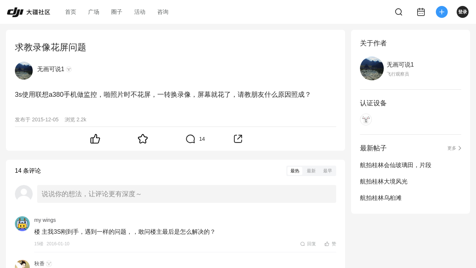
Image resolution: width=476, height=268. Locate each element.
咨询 (162, 12)
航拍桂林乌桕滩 (381, 198)
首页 (70, 12)
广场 (93, 12)
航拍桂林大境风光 (384, 181)
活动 (139, 12)
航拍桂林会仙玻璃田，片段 (395, 165)
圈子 (116, 12)
